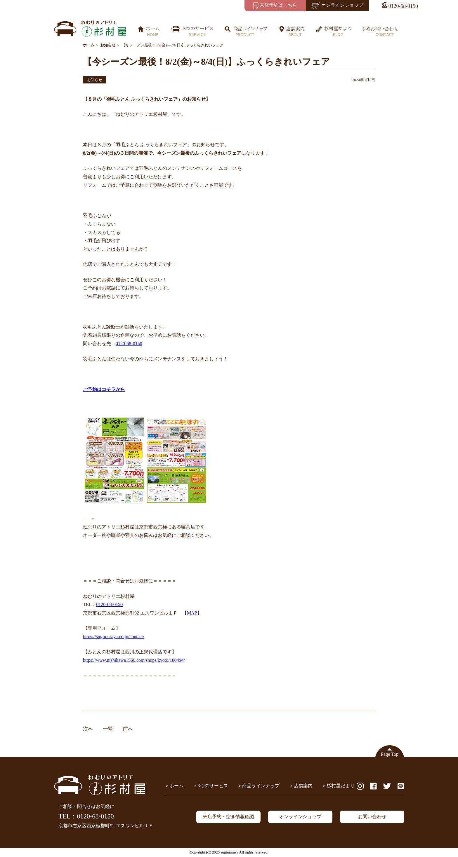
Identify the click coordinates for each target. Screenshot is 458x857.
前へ (128, 729)
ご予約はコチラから (104, 389)
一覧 (108, 729)
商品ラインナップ (261, 785)
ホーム (176, 785)
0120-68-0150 (129, 343)
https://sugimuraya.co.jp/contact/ (113, 636)
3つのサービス (213, 785)
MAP (192, 612)
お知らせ (94, 80)
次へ (88, 729)
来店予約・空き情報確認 (228, 816)
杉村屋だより (341, 785)
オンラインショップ (300, 816)
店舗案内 (303, 785)
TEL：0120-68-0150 (86, 816)
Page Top (389, 754)
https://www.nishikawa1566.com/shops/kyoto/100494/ (134, 660)
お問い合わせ (372, 816)
